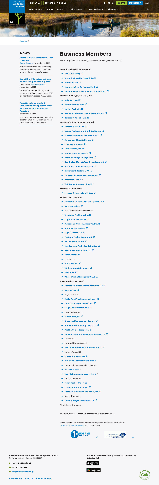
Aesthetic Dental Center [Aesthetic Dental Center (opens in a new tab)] (75, 126)
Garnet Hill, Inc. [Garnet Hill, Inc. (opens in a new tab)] (71, 82)
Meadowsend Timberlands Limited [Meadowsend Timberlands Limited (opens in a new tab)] (80, 246)
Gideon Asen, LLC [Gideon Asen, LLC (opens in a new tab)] (72, 316)
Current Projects (54, 9)
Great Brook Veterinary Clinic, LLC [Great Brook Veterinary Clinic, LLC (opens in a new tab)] (80, 325)
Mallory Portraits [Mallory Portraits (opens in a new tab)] (72, 109)
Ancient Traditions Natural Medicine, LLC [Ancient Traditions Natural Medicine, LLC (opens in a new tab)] (83, 285)
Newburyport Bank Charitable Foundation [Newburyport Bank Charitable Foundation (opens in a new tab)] (84, 113)
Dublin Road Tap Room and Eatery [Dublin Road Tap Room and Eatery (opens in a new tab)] (80, 299)
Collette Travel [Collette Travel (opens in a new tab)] (71, 100)
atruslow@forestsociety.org (72, 425)
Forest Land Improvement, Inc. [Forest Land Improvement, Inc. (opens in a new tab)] (78, 303)
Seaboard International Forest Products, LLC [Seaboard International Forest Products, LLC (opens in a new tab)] (85, 91)
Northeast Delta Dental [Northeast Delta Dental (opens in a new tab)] (75, 118)
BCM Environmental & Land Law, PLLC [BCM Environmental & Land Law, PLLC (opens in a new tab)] (81, 135)
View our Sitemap (44, 478)
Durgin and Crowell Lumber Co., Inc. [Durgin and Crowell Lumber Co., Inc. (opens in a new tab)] (81, 224)
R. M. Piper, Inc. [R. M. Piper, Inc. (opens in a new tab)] (71, 263)
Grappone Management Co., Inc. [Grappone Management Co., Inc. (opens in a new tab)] (79, 321)
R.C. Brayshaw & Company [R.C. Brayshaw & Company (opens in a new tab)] (76, 268)
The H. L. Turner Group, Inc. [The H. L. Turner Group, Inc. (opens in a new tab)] (76, 330)
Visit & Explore (75, 9)
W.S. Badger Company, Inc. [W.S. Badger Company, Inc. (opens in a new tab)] (77, 184)
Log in (147, 3)
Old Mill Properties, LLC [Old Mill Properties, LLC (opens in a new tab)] (75, 356)
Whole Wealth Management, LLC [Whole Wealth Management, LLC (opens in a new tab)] (79, 277)
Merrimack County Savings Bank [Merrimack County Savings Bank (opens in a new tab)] (79, 87)
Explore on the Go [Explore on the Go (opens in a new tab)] (54, 3)
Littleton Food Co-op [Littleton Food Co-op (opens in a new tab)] (74, 104)
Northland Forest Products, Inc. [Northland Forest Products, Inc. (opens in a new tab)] (79, 166)
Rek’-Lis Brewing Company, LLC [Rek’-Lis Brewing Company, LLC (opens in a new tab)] (79, 374)
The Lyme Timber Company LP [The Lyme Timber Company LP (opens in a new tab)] (78, 237)
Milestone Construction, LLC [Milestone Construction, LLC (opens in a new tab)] (77, 250)
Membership (135, 3)
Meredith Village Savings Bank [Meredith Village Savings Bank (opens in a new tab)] (78, 157)
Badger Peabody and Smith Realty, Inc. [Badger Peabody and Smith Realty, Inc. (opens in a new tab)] (82, 131)
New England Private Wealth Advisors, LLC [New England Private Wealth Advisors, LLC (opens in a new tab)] (84, 162)
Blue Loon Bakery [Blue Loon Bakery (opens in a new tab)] (72, 206)
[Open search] (148, 9)
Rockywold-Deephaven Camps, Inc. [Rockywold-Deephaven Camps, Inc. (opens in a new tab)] (81, 175)
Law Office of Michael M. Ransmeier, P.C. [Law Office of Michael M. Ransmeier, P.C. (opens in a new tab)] (83, 347)
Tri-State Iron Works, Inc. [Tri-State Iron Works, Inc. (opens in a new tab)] (76, 387)
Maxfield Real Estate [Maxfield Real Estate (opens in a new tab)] (74, 241)
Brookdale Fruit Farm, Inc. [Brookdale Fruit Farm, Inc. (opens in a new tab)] (76, 215)
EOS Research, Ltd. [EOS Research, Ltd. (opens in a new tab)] (73, 149)
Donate (121, 3)
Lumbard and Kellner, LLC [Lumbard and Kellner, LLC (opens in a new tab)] (76, 153)
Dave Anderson (37, 84)
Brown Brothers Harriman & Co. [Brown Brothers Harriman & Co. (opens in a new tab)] (79, 78)
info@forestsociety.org (22, 471)
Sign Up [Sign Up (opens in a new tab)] (33, 3)
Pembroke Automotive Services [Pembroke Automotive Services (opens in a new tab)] (79, 361)
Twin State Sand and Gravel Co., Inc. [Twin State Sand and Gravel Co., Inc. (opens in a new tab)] (81, 391)
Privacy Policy (15, 478)
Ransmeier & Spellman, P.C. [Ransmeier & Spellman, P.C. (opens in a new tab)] (77, 171)
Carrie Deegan (26, 63)
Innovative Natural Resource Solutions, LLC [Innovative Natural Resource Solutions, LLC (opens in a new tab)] (84, 334)
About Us (112, 9)
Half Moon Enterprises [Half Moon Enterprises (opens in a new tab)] (74, 228)
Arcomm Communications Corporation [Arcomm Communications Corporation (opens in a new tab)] (83, 202)
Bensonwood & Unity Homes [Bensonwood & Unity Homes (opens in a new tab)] (77, 140)
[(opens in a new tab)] (81, 434)
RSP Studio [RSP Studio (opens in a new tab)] (69, 272)
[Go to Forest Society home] (17, 12)
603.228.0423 (22, 467)
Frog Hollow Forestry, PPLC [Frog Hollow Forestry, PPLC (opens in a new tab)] (76, 308)
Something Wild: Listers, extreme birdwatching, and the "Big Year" (35, 80)
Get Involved (95, 9)
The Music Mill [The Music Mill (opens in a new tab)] (71, 255)
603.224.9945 (24, 463)
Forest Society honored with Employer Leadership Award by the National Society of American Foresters (36, 107)
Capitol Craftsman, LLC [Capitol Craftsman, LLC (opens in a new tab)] (75, 219)
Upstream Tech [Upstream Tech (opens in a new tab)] (71, 179)
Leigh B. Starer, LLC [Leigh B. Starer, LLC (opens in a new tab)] (73, 232)
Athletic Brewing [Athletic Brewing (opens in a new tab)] (72, 73)
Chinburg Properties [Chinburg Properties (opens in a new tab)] (73, 144)
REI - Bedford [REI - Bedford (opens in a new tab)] (70, 369)
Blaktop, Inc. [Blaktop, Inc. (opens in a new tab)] (70, 290)
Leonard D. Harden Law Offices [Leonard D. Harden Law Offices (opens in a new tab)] (78, 193)
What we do (34, 9)
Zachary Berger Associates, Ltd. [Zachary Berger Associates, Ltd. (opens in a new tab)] (79, 400)
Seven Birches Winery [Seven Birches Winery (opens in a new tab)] (74, 383)
